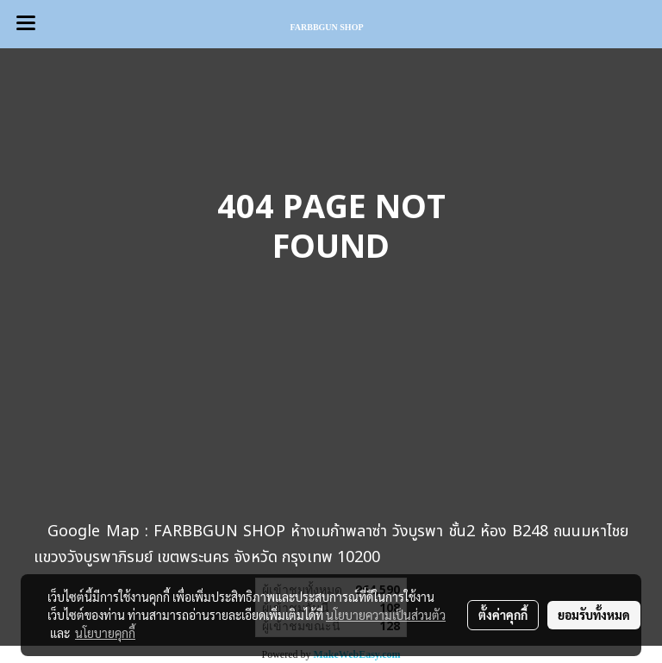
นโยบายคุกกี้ (105, 633)
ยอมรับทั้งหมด (594, 614)
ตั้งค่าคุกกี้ (503, 614)
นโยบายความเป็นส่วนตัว (386, 614)
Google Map (93, 531)
